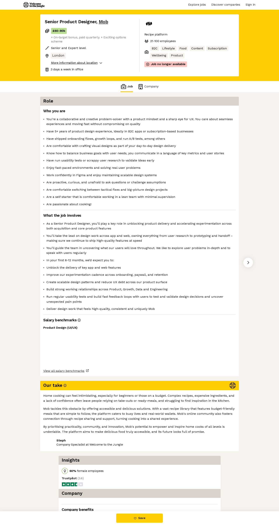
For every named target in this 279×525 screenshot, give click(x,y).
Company (148, 86)
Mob (103, 21)
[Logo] (34, 5)
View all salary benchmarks (63, 480)
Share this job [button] (55, 495)
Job (126, 86)
